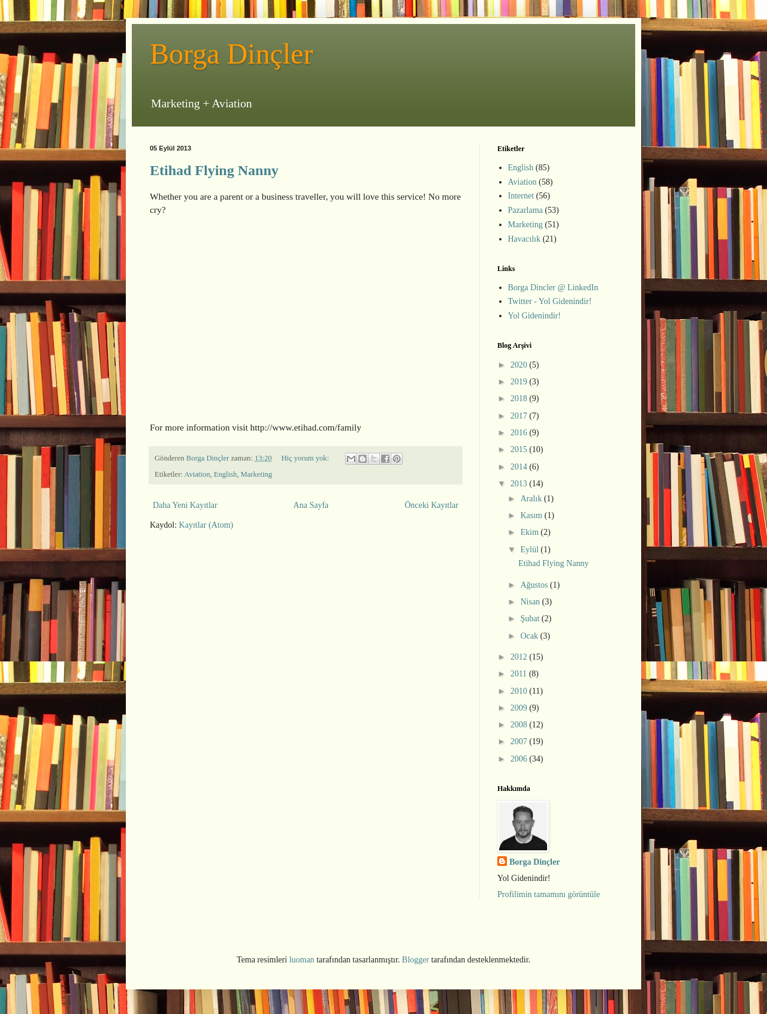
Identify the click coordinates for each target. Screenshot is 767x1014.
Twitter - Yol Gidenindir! (550, 301)
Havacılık (524, 238)
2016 (520, 432)
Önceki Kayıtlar (431, 505)
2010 (520, 691)
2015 (520, 449)
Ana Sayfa (311, 505)
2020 (520, 364)
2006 (520, 758)
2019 (520, 381)
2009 (520, 707)
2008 (520, 724)
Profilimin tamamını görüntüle (548, 894)
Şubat (530, 618)
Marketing (256, 474)
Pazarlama (525, 210)
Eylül (530, 549)
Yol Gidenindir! (534, 315)
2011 (520, 673)
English (225, 474)
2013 (520, 483)
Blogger (415, 959)
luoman (302, 959)
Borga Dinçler (231, 54)
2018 (520, 398)
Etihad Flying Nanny (214, 170)
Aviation (197, 474)
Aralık (531, 498)
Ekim (530, 532)
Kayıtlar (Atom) (206, 524)
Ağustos (534, 584)
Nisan (531, 601)
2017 (520, 415)
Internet (521, 195)
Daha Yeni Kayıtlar (185, 505)
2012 (520, 656)
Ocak (530, 635)
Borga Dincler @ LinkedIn (553, 287)
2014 (520, 466)
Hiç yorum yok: (306, 458)
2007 (520, 741)
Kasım (532, 515)
